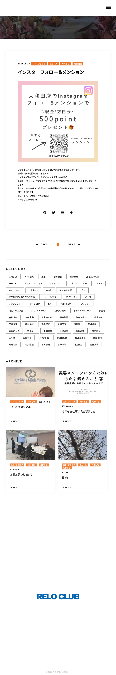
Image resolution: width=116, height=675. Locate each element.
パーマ (88, 300)
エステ (50, 307)
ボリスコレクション (33, 286)
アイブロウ (35, 307)
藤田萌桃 (80, 334)
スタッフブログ (39, 64)
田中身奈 (74, 279)
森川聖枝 (29, 347)
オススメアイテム (38, 313)
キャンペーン (15, 293)
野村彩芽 (96, 334)
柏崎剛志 (57, 279)
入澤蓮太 (64, 334)
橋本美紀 (29, 327)
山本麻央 (47, 334)
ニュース (53, 64)
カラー (82, 293)
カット (49, 293)
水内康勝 (29, 320)
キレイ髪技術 (65, 293)
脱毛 (43, 279)
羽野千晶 (27, 341)
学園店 (102, 313)
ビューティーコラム (82, 313)
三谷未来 (13, 327)
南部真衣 (94, 347)
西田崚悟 (64, 320)
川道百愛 (13, 347)
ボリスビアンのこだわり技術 (22, 300)
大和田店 (66, 64)
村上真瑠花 (80, 341)
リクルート (33, 293)
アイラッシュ (72, 300)
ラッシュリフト (15, 307)
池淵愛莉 (97, 341)
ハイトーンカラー (50, 300)
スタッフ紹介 (60, 313)
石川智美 (45, 347)
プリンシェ (44, 341)
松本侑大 (98, 320)
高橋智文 (45, 327)
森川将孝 (13, 320)
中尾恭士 (31, 334)
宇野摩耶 (62, 347)
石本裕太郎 (46, 320)
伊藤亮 (77, 327)
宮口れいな (14, 334)
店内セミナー (67, 307)
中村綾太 (29, 279)
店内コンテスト (93, 279)
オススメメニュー (79, 286)
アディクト (85, 307)
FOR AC (13, 286)
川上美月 (78, 347)
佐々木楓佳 (81, 320)
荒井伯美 (78, 64)
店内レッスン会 (16, 313)
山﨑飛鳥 (13, 279)
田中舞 (12, 341)
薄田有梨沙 (62, 341)
